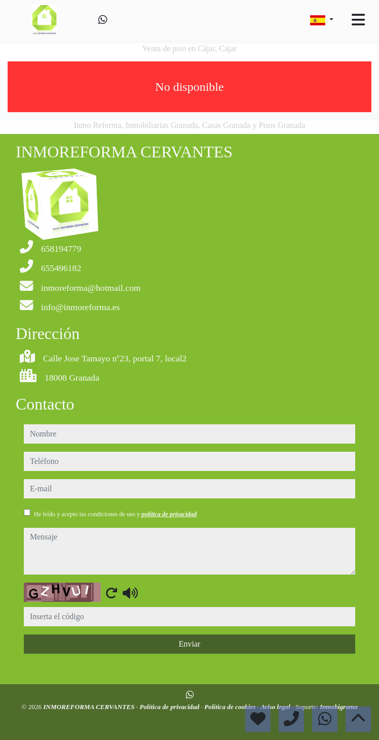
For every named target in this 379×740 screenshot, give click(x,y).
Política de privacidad (170, 707)
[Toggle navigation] (358, 19)
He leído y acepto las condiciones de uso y (115, 514)
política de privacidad (169, 514)
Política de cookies (230, 707)
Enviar (190, 644)
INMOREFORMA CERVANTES (89, 707)
